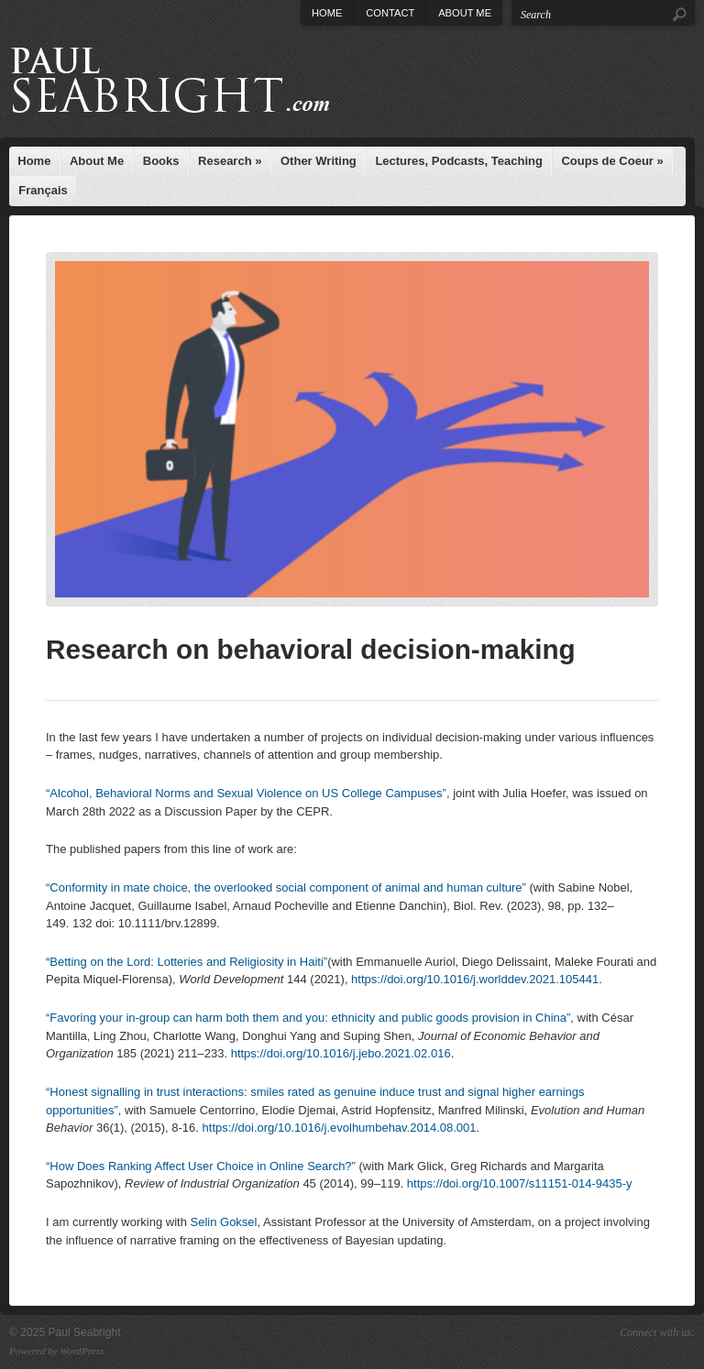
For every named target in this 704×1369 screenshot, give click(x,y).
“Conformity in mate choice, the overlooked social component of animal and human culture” (286, 887)
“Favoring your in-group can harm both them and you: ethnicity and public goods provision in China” (308, 1017)
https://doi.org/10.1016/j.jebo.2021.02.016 (341, 1053)
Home (327, 12)
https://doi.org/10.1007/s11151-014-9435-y (519, 1183)
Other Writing (318, 161)
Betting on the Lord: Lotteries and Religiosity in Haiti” (188, 962)
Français (42, 190)
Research (229, 161)
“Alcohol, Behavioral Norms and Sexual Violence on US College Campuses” (246, 793)
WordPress (82, 1350)
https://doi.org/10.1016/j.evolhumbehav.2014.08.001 (340, 1127)
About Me (464, 12)
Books (161, 161)
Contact (390, 12)
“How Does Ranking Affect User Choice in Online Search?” (201, 1166)
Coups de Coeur (612, 161)
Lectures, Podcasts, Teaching (459, 161)
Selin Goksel (224, 1222)
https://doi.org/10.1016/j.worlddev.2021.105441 (475, 979)
